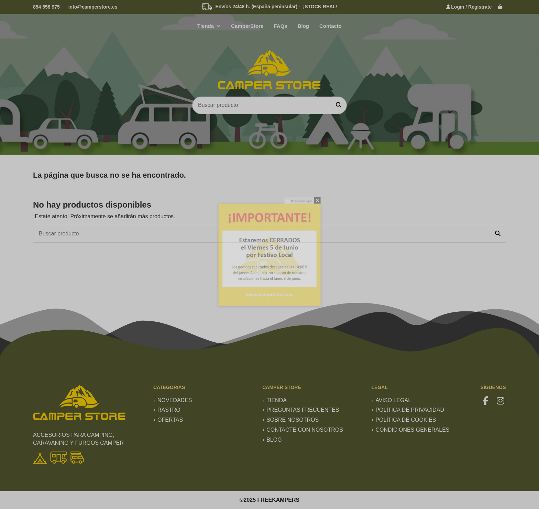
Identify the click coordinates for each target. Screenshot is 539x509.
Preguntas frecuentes (302, 410)
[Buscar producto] (338, 105)
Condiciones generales (412, 430)
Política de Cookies (405, 420)
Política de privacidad (409, 410)
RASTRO (168, 410)
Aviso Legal (393, 400)
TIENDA (276, 400)
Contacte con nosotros (304, 430)
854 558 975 (46, 7)
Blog (274, 440)
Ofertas (170, 420)
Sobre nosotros (292, 420)
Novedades (174, 400)
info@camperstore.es (93, 7)
